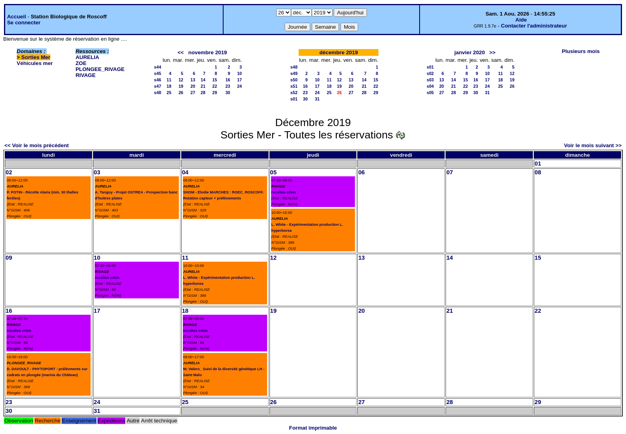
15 (214, 79)
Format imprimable (313, 428)
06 (361, 172)
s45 (157, 73)
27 (192, 92)
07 (449, 172)
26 (180, 92)
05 (273, 172)
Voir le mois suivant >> (593, 145)
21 (203, 86)
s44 (157, 67)
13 (192, 79)
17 (239, 79)
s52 (293, 92)
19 (180, 86)
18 (168, 86)
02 (9, 172)
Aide (521, 20)
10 (239, 73)
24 (239, 86)
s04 (430, 86)
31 (317, 99)
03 (97, 172)
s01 (293, 99)
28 (203, 92)
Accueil (16, 17)
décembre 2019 (338, 52)
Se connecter (24, 23)
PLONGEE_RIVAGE (100, 69)
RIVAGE (85, 75)
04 (185, 172)
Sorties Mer (35, 57)
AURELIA (87, 57)
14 (203, 79)
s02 (430, 73)
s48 (157, 92)
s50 (293, 79)
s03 (430, 79)
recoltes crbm (283, 192)
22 (214, 86)
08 (538, 172)
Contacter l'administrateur (534, 26)
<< (181, 52)
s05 (430, 92)
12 (180, 79)
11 (168, 79)
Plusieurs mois (581, 51)
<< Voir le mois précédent (36, 145)
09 (9, 257)
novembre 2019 (207, 52)
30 (228, 92)
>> (492, 52)
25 (168, 92)
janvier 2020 (469, 52)
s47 (157, 86)
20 (192, 86)
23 (228, 86)
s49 (293, 73)
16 (228, 79)
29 (214, 92)
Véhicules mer (35, 63)
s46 (157, 79)
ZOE (80, 63)
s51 (293, 86)
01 (538, 163)
